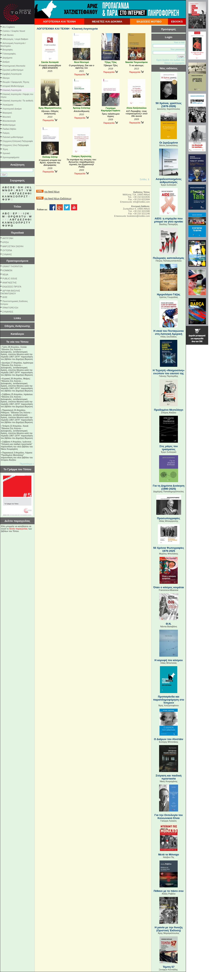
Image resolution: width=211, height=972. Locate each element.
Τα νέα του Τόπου (17, 341)
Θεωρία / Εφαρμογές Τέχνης (15, 82)
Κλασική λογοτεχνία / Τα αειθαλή (17, 100)
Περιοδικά (17, 232)
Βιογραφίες (7, 49)
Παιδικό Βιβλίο (9, 129)
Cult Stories (8, 35)
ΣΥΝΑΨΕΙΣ (7, 312)
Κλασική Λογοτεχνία (11, 90)
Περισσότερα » (27, 464)
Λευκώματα (7, 104)
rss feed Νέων (51, 191)
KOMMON (7, 270)
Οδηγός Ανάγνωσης (17, 326)
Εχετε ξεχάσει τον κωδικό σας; (170, 60)
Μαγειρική (7, 113)
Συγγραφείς (17, 180)
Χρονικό (6, 153)
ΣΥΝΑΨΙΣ (7, 254)
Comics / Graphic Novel (13, 31)
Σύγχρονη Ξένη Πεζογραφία (15, 145)
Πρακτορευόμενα (17, 260)
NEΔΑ (5, 274)
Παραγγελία (81, 74)
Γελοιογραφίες (9, 53)
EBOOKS (177, 21)
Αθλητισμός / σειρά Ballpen (15, 39)
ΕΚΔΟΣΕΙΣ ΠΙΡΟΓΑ (11, 286)
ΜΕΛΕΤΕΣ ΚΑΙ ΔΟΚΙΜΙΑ (107, 21)
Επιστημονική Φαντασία (13, 66)
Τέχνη (5, 149)
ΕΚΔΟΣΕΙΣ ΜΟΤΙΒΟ (149, 21)
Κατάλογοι (17, 333)
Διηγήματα (7, 57)
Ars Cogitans (8, 27)
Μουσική (6, 117)
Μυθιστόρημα (8, 125)
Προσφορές (168, 29)
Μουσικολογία (9, 121)
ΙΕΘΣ (4, 297)
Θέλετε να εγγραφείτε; (174, 63)
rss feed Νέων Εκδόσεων (57, 198)
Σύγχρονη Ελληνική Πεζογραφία (17, 141)
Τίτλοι (17, 206)
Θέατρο (5, 78)
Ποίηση (5, 133)
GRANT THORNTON (12, 266)
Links (17, 318)
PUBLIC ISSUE (9, 278)
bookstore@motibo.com (138, 216)
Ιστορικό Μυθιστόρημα (13, 86)
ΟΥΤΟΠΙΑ (7, 250)
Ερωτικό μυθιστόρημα (12, 70)
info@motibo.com (141, 202)
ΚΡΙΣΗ (5, 242)
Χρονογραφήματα (10, 157)
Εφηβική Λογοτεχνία (12, 74)
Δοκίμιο (5, 62)
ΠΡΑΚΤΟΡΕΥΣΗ (10, 307)
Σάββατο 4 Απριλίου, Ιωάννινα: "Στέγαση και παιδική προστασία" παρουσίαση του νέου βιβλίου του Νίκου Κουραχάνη (17, 445)
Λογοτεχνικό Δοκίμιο (12, 108)
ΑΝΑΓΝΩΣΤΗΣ (9, 282)
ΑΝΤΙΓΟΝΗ (7, 238)
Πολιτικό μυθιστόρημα (12, 137)
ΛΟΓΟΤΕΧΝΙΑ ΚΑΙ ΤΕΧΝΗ (59, 21)
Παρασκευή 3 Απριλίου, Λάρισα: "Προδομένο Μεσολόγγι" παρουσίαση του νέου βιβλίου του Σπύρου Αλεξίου (17, 456)
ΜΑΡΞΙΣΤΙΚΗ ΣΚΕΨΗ (12, 246)
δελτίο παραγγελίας (18, 528)
